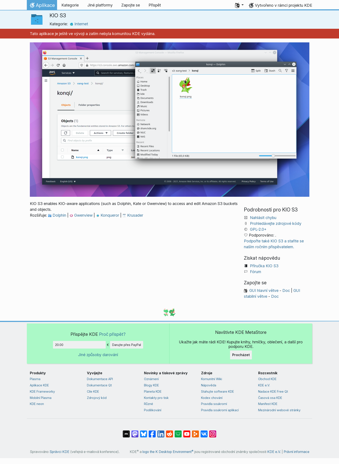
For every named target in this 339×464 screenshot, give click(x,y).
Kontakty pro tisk (156, 398)
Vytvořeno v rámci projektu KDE (283, 5)
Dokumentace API (100, 379)
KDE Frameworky (42, 391)
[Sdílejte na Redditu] (169, 431)
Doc (286, 290)
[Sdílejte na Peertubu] (195, 431)
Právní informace (296, 452)
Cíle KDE (93, 391)
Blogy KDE (151, 385)
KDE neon (37, 404)
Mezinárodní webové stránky (279, 410)
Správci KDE (59, 452)
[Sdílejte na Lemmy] (178, 431)
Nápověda (208, 385)
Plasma (35, 379)
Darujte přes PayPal (126, 345)
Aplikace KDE (39, 385)
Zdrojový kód (97, 398)
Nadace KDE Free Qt (273, 391)
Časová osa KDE (270, 398)
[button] (239, 5)
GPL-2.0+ (258, 229)
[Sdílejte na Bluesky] (143, 431)
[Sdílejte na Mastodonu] (134, 431)
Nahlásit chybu (263, 217)
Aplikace (42, 6)
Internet (79, 24)
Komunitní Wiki (211, 379)
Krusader (133, 215)
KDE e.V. (264, 385)
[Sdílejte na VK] (204, 431)
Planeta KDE (153, 391)
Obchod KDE (267, 379)
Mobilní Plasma (40, 398)
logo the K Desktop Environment (167, 452)
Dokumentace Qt (99, 385)
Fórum (255, 271)
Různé (148, 404)
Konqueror (108, 215)
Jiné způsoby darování (98, 354)
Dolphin (57, 215)
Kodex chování (211, 398)
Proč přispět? (112, 334)
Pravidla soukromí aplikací (220, 410)
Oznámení (151, 379)
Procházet (241, 355)
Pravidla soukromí (214, 404)
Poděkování (152, 410)
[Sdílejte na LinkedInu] (160, 431)
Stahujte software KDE (217, 391)
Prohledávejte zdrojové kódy (275, 223)
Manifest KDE (267, 404)
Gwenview (82, 215)
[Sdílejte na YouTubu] (186, 431)
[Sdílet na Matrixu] (126, 431)
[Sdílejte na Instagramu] (212, 431)
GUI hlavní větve (263, 290)
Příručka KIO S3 (264, 266)
